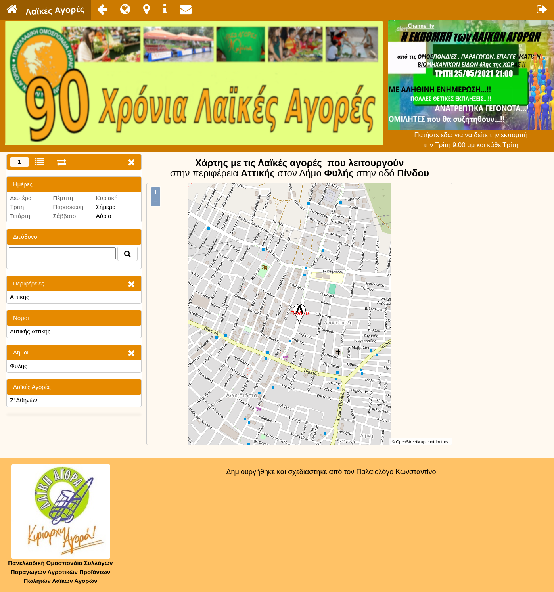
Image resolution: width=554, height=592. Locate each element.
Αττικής (19, 296)
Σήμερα (106, 206)
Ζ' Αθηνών (23, 400)
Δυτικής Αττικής (30, 331)
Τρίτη (17, 206)
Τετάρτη (20, 216)
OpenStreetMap (410, 441)
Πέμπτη (63, 198)
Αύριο (103, 216)
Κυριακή (107, 198)
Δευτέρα (21, 198)
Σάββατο (64, 216)
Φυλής (18, 365)
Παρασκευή (68, 206)
